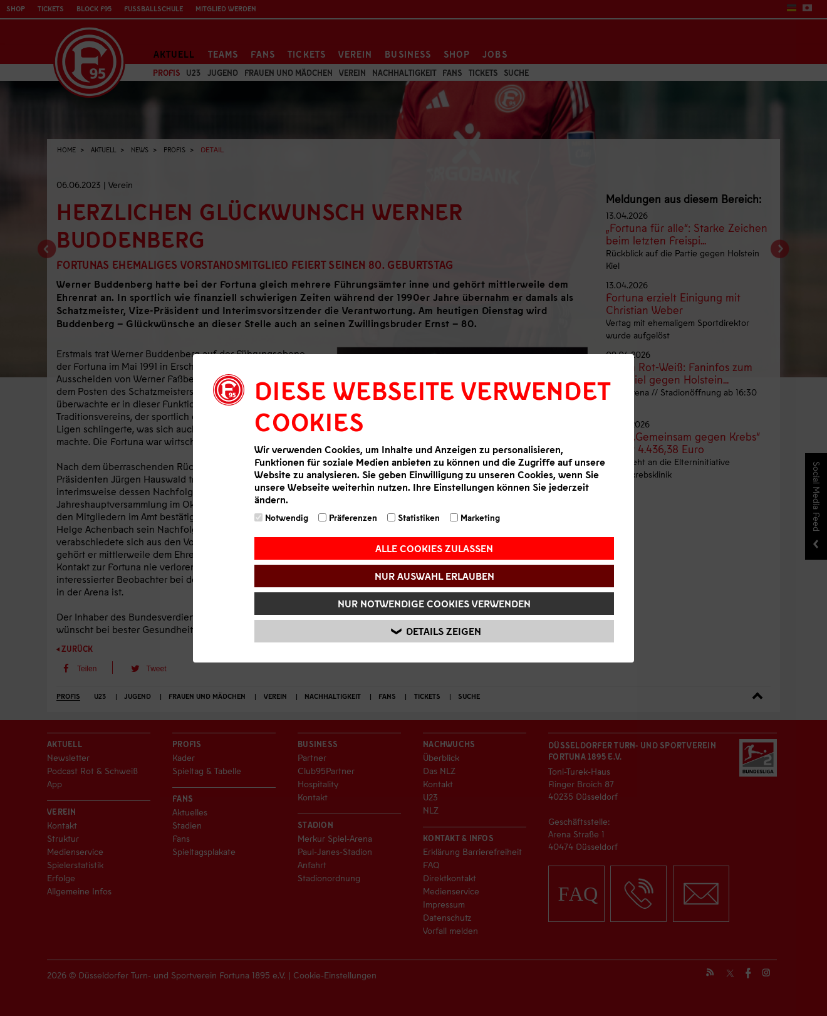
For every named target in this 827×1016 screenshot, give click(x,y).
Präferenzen (347, 517)
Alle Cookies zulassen (434, 548)
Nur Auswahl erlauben (434, 576)
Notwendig (281, 517)
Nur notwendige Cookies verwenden (434, 603)
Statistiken (413, 517)
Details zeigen (436, 631)
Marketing (475, 517)
